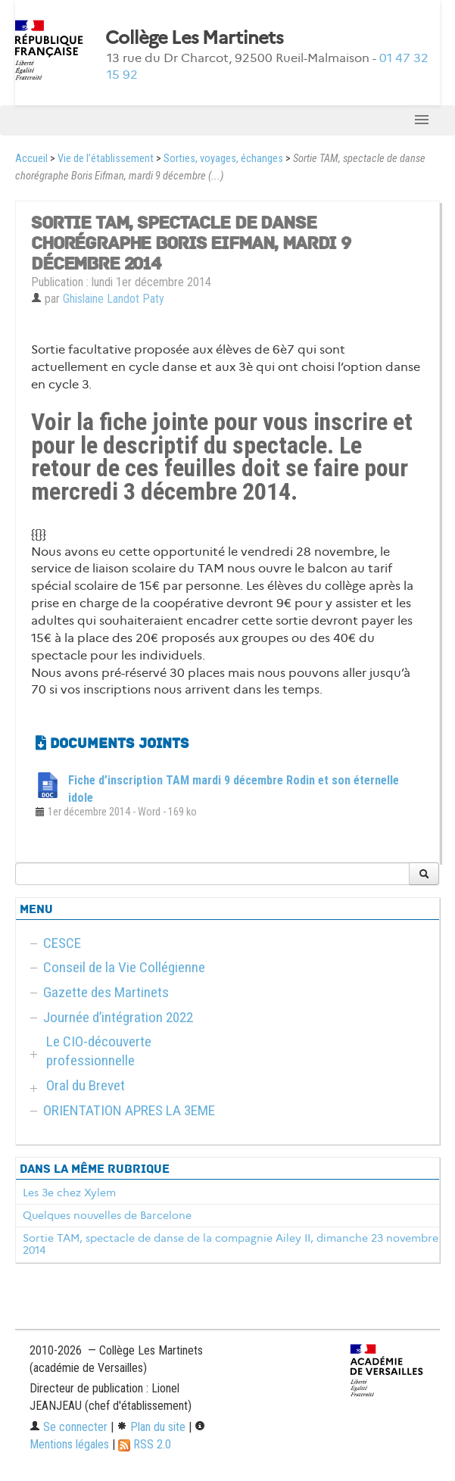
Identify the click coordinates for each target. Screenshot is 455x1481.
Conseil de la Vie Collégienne (124, 967)
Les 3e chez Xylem (69, 1192)
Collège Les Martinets (194, 37)
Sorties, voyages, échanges (223, 158)
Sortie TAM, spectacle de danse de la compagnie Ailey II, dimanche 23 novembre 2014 (230, 1244)
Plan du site (151, 1427)
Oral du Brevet (85, 1085)
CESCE (62, 943)
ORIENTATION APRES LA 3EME (129, 1110)
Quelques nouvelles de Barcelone (107, 1215)
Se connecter (69, 1427)
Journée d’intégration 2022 (118, 1017)
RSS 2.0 (144, 1444)
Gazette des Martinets (106, 992)
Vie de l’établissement (106, 158)
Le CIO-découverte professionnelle (98, 1051)
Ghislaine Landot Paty (113, 299)
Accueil (31, 158)
